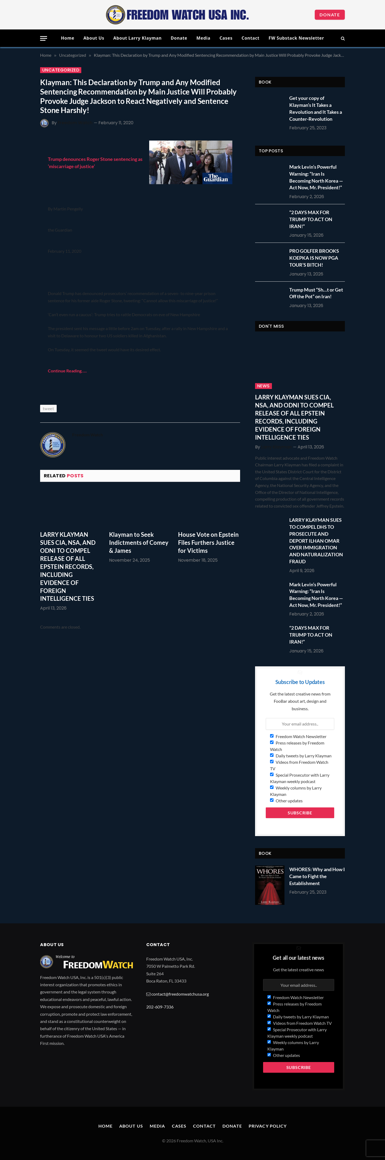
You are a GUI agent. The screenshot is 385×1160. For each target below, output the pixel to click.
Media (203, 38)
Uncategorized (60, 70)
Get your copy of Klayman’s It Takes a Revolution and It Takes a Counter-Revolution (315, 108)
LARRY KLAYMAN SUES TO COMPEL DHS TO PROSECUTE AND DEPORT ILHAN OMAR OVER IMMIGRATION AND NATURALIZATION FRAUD (316, 540)
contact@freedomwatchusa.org (180, 993)
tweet (48, 408)
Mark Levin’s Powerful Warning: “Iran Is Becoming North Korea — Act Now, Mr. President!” (316, 177)
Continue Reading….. (67, 370)
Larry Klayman (276, 447)
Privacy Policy (268, 1125)
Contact (251, 38)
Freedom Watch (75, 123)
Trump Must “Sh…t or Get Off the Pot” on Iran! (316, 293)
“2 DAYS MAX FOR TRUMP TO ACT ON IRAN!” (310, 219)
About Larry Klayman (137, 38)
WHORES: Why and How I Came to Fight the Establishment (317, 876)
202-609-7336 (160, 1006)
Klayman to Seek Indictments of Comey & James (138, 542)
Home (67, 38)
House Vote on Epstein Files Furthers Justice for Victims (208, 542)
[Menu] (43, 38)
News (263, 386)
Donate (329, 14)
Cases (226, 38)
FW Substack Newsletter (296, 38)
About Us (93, 38)
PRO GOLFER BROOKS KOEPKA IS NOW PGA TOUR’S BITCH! (314, 257)
